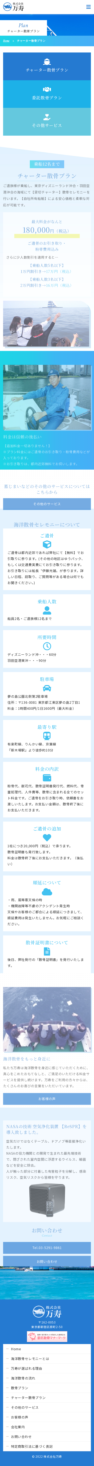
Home (6, 41)
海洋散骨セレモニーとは (30, 1358)
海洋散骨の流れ (23, 1378)
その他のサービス (25, 1407)
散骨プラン (19, 1387)
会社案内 (18, 1426)
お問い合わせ (21, 1436)
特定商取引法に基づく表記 (32, 1446)
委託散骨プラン (47, 93)
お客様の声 (19, 1417)
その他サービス (47, 121)
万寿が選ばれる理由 (26, 1368)
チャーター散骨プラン (47, 66)
